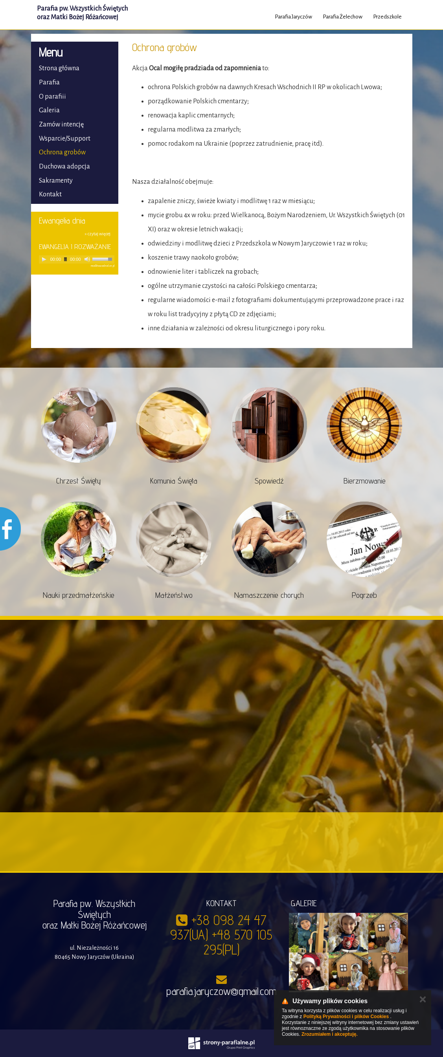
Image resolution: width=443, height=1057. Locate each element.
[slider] (65, 259)
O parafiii (52, 96)
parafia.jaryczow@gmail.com (221, 991)
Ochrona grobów (62, 152)
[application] (77, 259)
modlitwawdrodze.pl (102, 265)
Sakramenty (56, 180)
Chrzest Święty (78, 480)
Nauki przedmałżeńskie (78, 595)
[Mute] (87, 259)
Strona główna (59, 68)
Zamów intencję (61, 124)
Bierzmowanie (365, 480)
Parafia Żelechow (342, 17)
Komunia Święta (173, 480)
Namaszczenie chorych (269, 595)
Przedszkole (387, 17)
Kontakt (50, 194)
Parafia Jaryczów (293, 17)
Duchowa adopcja (64, 166)
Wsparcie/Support (64, 138)
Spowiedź (269, 480)
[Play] (44, 259)
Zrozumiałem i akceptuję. (329, 1034)
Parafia (49, 82)
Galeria (49, 110)
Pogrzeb (364, 595)
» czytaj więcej (97, 233)
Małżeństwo (174, 595)
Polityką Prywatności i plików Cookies (346, 1016)
